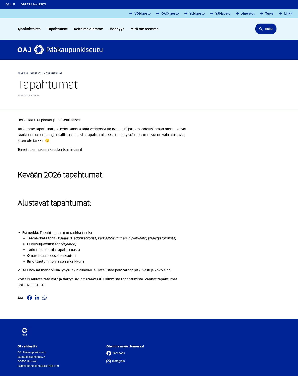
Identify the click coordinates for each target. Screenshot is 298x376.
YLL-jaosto (197, 13)
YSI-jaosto (222, 13)
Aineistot (248, 13)
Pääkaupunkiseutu (30, 73)
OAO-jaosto (170, 13)
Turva (269, 13)
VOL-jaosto (143, 13)
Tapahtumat (57, 28)
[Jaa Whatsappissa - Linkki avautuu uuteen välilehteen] (44, 297)
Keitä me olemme (88, 28)
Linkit (288, 13)
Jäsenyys (116, 28)
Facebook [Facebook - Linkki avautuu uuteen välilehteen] (115, 353)
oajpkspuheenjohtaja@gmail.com (38, 366)
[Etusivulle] (60, 50)
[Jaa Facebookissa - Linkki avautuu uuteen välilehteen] (29, 297)
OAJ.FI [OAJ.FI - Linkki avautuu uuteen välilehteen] (10, 4)
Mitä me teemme (144, 28)
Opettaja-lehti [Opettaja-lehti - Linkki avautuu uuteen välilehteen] (33, 4)
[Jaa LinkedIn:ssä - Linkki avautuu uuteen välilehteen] (37, 297)
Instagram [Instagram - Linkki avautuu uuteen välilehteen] (115, 361)
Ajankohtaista (29, 28)
